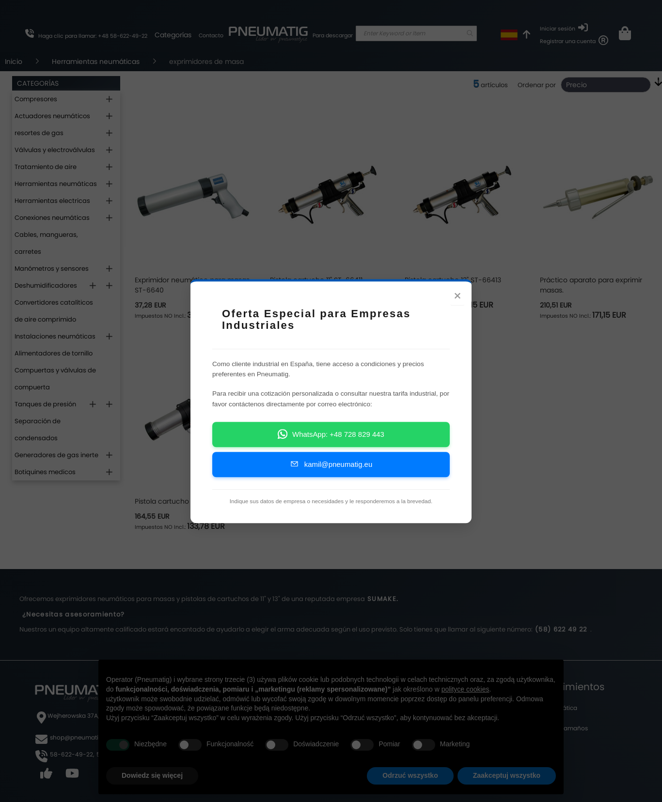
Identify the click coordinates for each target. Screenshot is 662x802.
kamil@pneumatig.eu (331, 467)
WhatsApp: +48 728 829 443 (331, 437)
